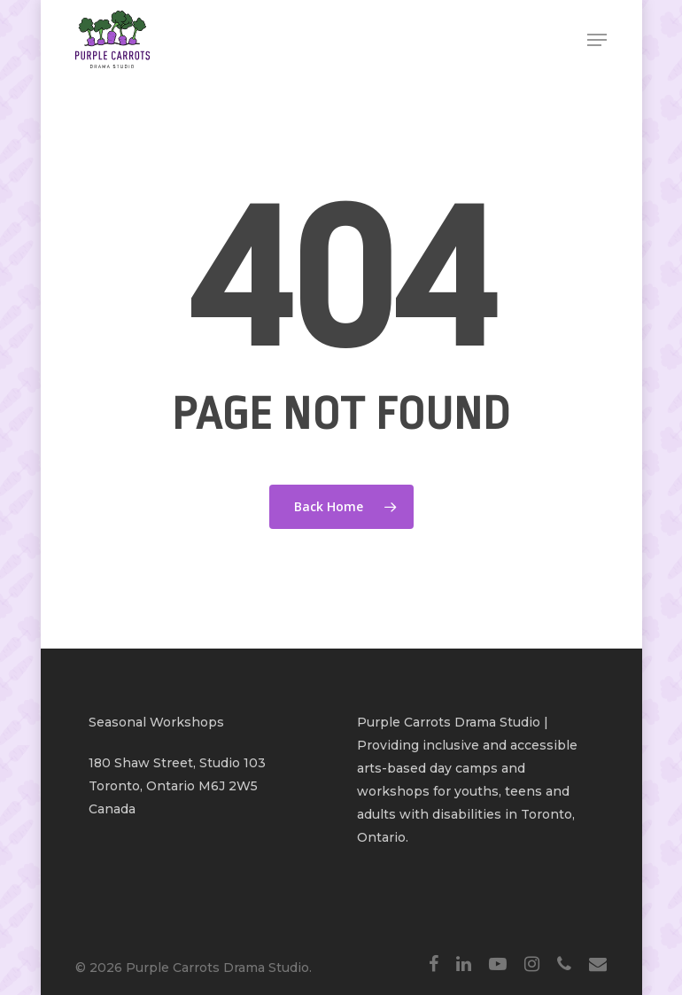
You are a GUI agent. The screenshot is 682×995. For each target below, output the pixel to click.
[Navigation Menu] (597, 40)
